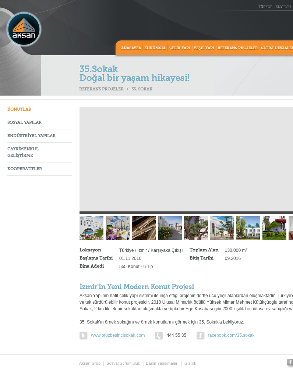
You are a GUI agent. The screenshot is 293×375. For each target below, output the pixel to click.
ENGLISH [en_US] (283, 7)
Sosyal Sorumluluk (123, 363)
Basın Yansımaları (162, 363)
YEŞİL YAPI (204, 48)
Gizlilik (190, 363)
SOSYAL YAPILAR (24, 123)
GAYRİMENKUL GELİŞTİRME (23, 152)
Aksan (24, 29)
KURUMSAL (155, 48)
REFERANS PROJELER (238, 48)
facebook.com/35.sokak (231, 335)
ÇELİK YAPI (179, 48)
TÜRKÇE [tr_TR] (265, 7)
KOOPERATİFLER (24, 169)
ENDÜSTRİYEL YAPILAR (31, 136)
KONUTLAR (19, 110)
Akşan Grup (89, 363)
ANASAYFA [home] (131, 48)
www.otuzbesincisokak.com (118, 335)
